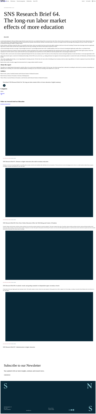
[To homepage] (2, 1)
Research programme (21, 1)
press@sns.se (28, 410)
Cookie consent (51, 409)
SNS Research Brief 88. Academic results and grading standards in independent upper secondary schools (31, 285)
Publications (12, 1)
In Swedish (88, 1)
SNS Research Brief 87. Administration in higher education (19, 347)
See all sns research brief (5, 104)
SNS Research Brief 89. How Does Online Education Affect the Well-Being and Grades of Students (30, 223)
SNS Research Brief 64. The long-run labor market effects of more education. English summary (35, 82)
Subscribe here (7, 374)
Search (83, 1)
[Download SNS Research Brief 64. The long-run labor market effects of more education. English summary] (4, 85)
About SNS (35, 1)
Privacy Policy (51, 408)
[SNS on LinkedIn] (73, 410)
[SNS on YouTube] (71, 410)
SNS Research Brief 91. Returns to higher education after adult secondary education (25, 161)
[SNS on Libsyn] (69, 410)
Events (7, 1)
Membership (29, 1)
